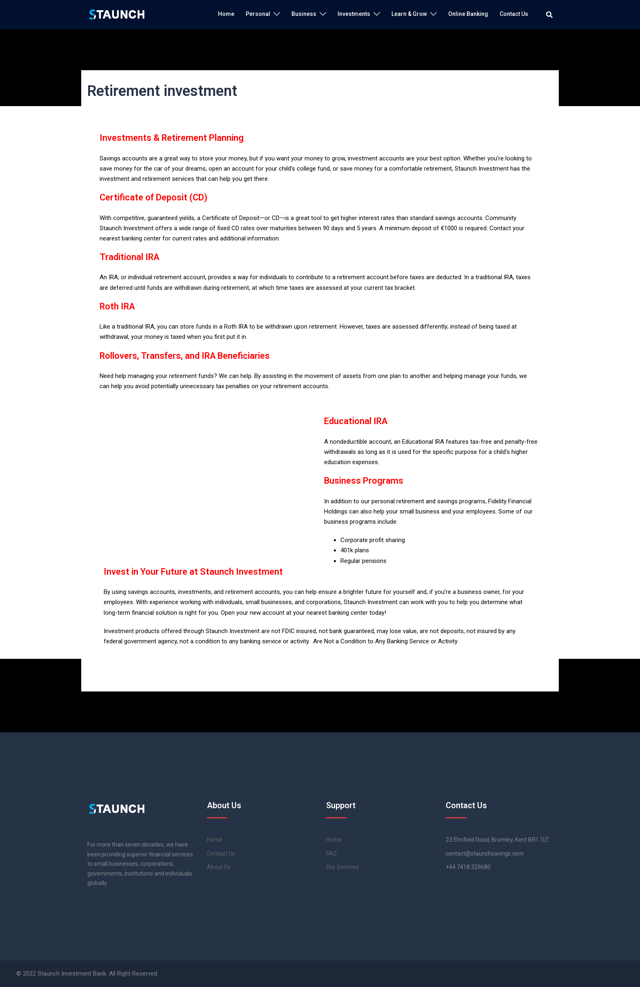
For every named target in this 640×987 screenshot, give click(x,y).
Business (303, 14)
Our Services (342, 867)
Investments (354, 14)
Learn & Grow (409, 14)
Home (226, 14)
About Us (219, 867)
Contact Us (514, 14)
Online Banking (468, 14)
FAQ (331, 853)
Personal (258, 14)
